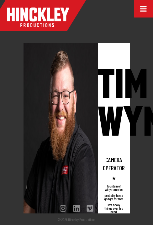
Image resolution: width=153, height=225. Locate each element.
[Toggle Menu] (143, 9)
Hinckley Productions (43, 15)
